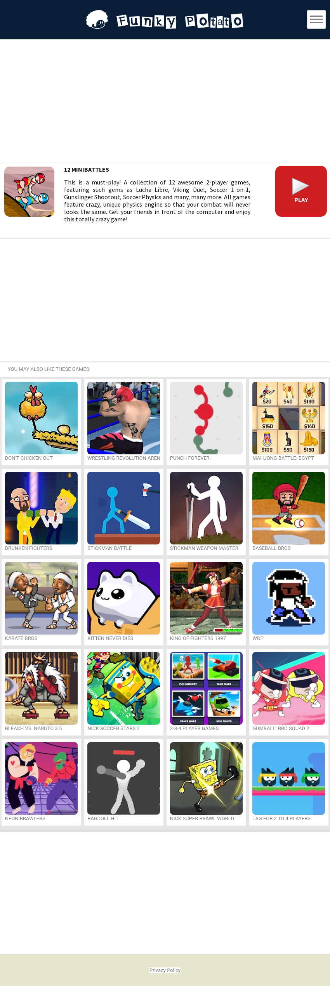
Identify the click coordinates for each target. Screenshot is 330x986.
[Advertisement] (165, 101)
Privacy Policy (165, 970)
